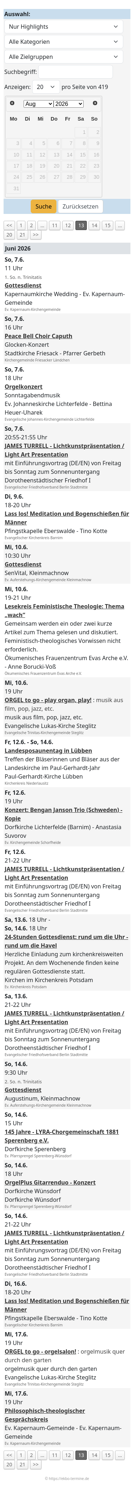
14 (94, 225)
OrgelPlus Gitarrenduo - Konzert (50, 1182)
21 (22, 234)
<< (9, 225)
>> (36, 234)
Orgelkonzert (24, 387)
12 (68, 225)
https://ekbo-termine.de (69, 1478)
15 (107, 225)
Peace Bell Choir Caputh (38, 336)
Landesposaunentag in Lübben (48, 751)
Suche (43, 206)
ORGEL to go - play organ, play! (48, 700)
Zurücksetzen (81, 206)
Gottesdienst (23, 285)
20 (9, 234)
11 (55, 225)
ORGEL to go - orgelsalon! (40, 1351)
